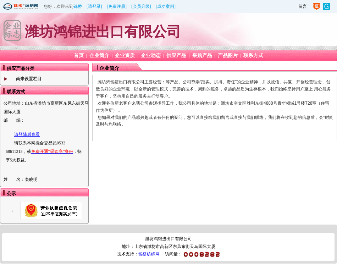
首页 (79, 55)
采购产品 (202, 55)
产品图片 (228, 55)
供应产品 (176, 55)
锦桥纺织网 (149, 254)
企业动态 (151, 55)
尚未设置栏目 (29, 78)
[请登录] (94, 6)
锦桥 (77, 6)
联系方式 (253, 55)
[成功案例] (166, 6)
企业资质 (125, 55)
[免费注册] (117, 6)
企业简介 (99, 55)
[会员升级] (141, 6)
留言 (302, 6)
